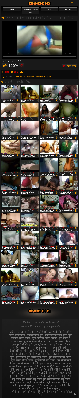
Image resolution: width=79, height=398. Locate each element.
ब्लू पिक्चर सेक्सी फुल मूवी (59, 375)
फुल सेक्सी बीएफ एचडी (60, 357)
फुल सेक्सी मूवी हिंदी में (50, 363)
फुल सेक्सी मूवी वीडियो (27, 363)
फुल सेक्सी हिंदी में (29, 369)
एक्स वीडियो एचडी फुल (56, 335)
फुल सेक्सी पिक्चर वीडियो (59, 350)
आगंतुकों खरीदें (53, 326)
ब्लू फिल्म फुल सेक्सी (21, 379)
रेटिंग (49, 9)
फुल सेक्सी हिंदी (30, 366)
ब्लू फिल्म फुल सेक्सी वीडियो (46, 379)
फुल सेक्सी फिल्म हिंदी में (47, 353)
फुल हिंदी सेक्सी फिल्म (27, 372)
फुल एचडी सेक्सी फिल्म (59, 341)
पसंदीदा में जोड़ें (71, 66)
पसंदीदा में (72, 3)
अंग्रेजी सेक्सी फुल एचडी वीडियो (49, 331)
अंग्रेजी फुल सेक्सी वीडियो (21, 331)
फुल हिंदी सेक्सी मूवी (48, 372)
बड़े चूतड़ (32, 76)
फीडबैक (26, 322)
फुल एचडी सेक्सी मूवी (22, 344)
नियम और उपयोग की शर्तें (47, 322)
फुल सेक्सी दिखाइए (37, 350)
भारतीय (36, 76)
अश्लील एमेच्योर (18, 76)
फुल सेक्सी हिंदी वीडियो (49, 369)
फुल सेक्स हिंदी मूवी (57, 347)
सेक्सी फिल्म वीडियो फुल (39, 3)
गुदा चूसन (24, 76)
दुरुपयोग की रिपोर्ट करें (31, 326)
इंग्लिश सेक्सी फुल (35, 335)
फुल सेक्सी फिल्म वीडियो (23, 353)
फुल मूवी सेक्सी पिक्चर (59, 344)
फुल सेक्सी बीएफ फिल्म (22, 360)
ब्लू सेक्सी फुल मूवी (26, 385)
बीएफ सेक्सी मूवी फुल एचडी (32, 375)
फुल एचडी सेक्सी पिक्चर (35, 341)
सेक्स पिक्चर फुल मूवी (52, 388)
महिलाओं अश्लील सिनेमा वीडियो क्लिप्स (31, 11)
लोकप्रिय (12, 9)
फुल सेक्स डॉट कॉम (20, 347)
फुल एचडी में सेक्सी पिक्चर (44, 338)
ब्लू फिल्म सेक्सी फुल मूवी (39, 382)
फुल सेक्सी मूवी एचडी (45, 360)
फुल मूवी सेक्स (40, 344)
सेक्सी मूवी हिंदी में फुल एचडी (44, 76)
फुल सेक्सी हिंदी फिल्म (50, 366)
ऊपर (75, 394)
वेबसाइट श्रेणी (68, 9)
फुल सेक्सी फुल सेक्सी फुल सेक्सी (31, 357)
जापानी (28, 76)
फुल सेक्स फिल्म (38, 347)
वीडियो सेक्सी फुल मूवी (47, 385)
